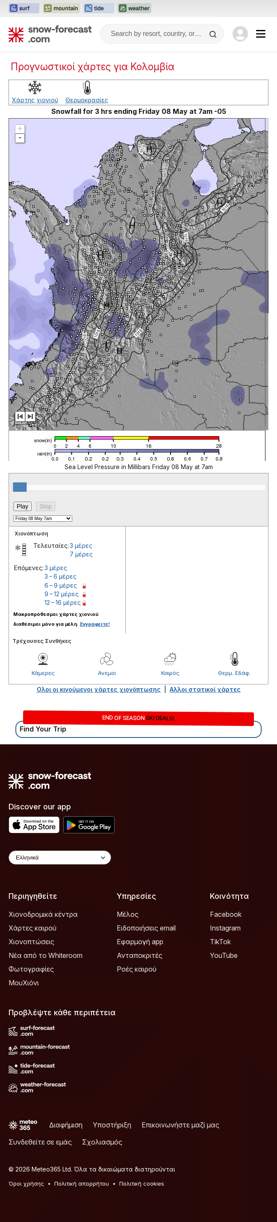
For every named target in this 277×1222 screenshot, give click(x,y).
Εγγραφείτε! (95, 624)
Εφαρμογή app (140, 941)
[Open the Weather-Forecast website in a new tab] (134, 8)
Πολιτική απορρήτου (81, 1183)
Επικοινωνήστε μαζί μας (180, 1125)
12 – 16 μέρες (62, 602)
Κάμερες (43, 672)
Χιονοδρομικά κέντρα (43, 914)
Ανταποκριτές (139, 955)
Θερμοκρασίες (86, 100)
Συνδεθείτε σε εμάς (40, 1142)
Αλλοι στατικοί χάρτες (205, 689)
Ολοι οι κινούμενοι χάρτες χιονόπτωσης (99, 689)
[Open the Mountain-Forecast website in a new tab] (61, 8)
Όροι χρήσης (26, 1183)
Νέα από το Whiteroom (46, 955)
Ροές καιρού (136, 969)
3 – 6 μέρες (60, 576)
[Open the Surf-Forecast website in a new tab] (24, 8)
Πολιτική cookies (141, 1183)
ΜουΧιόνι (24, 982)
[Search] (214, 34)
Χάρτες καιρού (32, 928)
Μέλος (127, 914)
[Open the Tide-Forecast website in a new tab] (98, 8)
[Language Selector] (60, 857)
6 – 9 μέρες (60, 585)
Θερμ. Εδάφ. (234, 672)
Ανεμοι (107, 672)
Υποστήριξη (112, 1125)
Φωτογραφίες (31, 969)
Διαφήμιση (66, 1125)
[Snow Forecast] (50, 33)
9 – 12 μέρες (61, 594)
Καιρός (170, 672)
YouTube (224, 955)
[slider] (20, 487)
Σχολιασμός (102, 1142)
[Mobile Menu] (260, 34)
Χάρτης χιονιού (35, 100)
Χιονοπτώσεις (31, 941)
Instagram (225, 928)
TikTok (220, 941)
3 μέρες (81, 545)
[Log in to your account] (240, 34)
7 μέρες (81, 554)
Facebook (226, 914)
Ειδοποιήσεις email (146, 928)
